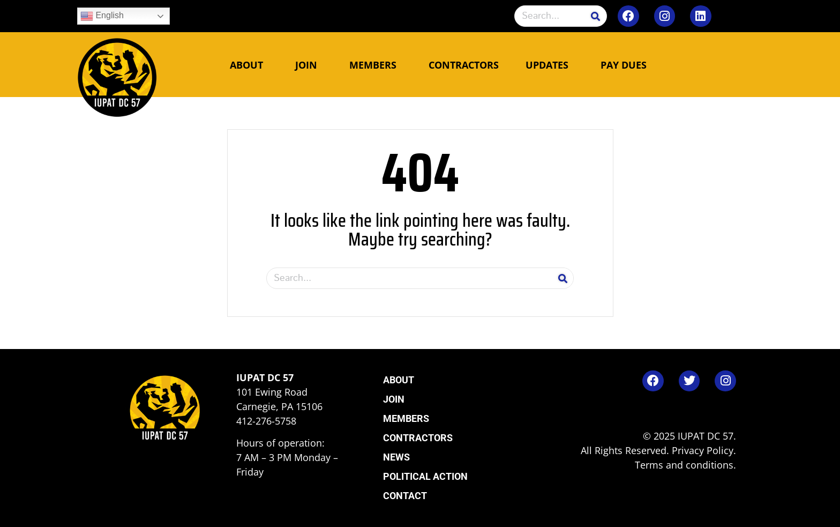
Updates (550, 64)
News (396, 457)
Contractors (464, 64)
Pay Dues (624, 64)
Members (375, 64)
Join (308, 64)
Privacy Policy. (704, 450)
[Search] (595, 16)
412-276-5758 (266, 420)
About (249, 64)
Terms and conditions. (685, 464)
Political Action (425, 476)
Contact (405, 495)
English (102, 16)
